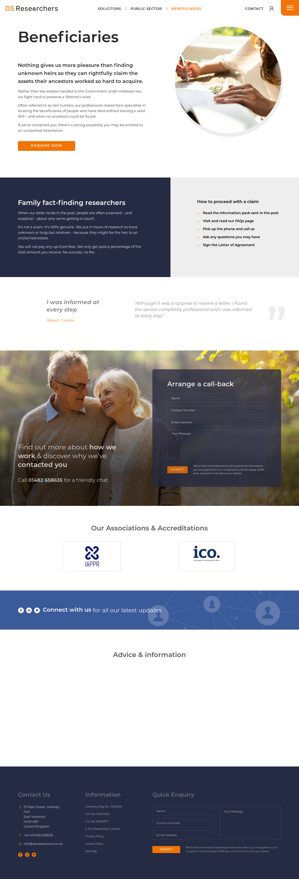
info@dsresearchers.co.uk (43, 844)
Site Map (91, 851)
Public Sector (146, 9)
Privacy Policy (94, 836)
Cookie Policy (94, 843)
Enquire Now (46, 146)
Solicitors (109, 9)
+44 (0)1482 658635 (38, 835)
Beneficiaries (186, 9)
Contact (254, 9)
